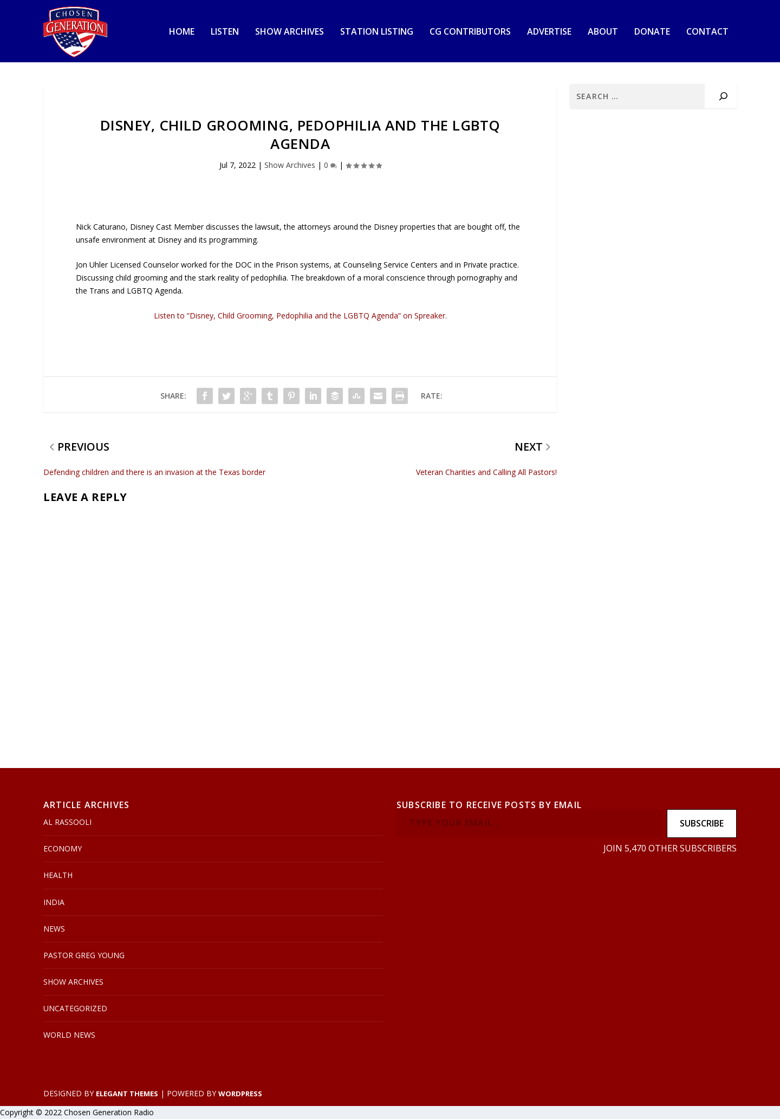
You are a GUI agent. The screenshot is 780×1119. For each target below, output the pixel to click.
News (54, 928)
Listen (225, 32)
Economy (62, 848)
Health (58, 875)
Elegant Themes (127, 1093)
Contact (707, 32)
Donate (652, 32)
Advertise (549, 32)
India (53, 902)
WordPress (240, 1093)
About (603, 32)
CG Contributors (470, 32)
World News (69, 1035)
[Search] (723, 96)
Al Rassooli (67, 822)
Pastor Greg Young (84, 955)
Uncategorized (75, 1008)
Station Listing (376, 32)
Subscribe (702, 823)
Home (181, 32)
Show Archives (289, 32)
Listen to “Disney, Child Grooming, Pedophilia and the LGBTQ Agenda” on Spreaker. (300, 315)
